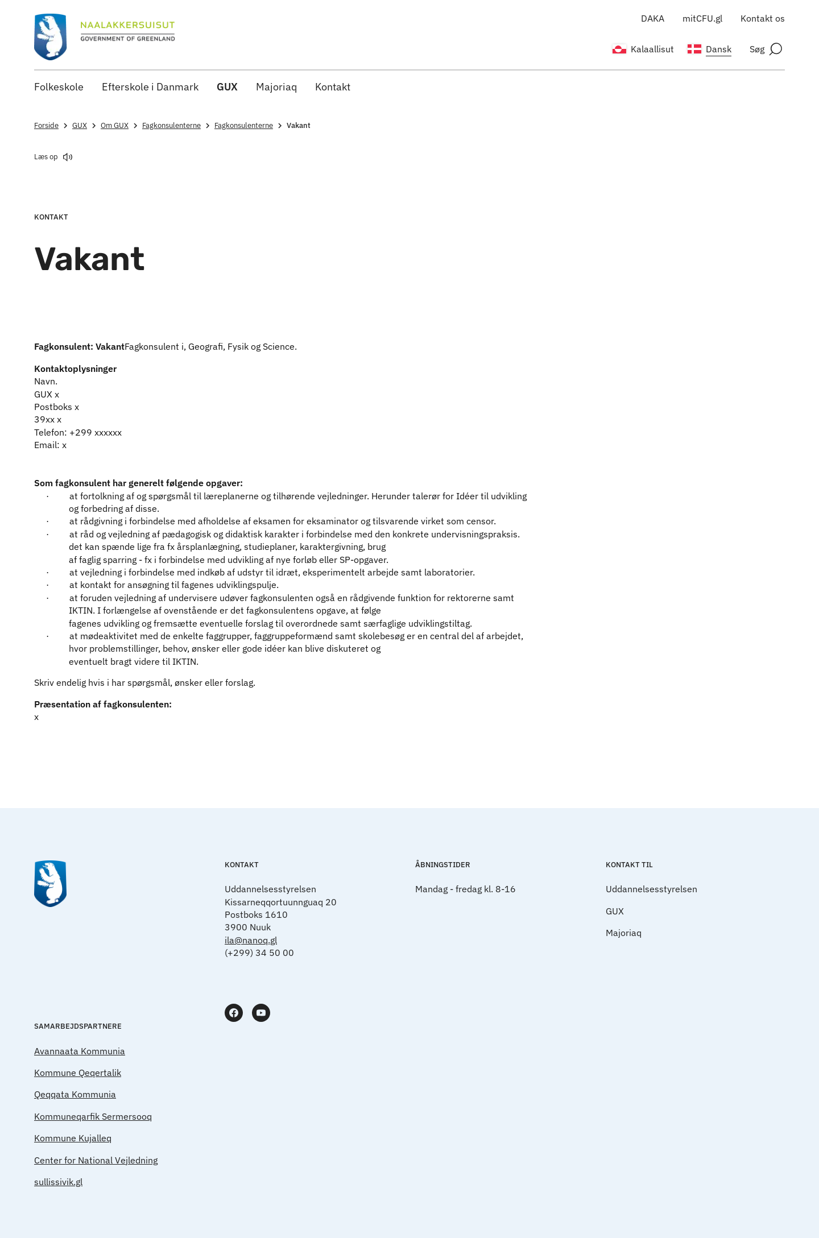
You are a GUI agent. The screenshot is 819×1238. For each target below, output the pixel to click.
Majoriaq (276, 86)
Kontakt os (763, 18)
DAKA (652, 18)
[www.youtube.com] (261, 1013)
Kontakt (332, 86)
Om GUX (120, 125)
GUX (227, 86)
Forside (52, 125)
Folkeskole (59, 86)
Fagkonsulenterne (177, 125)
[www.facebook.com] (234, 1013)
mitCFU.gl (702, 18)
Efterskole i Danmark (150, 86)
